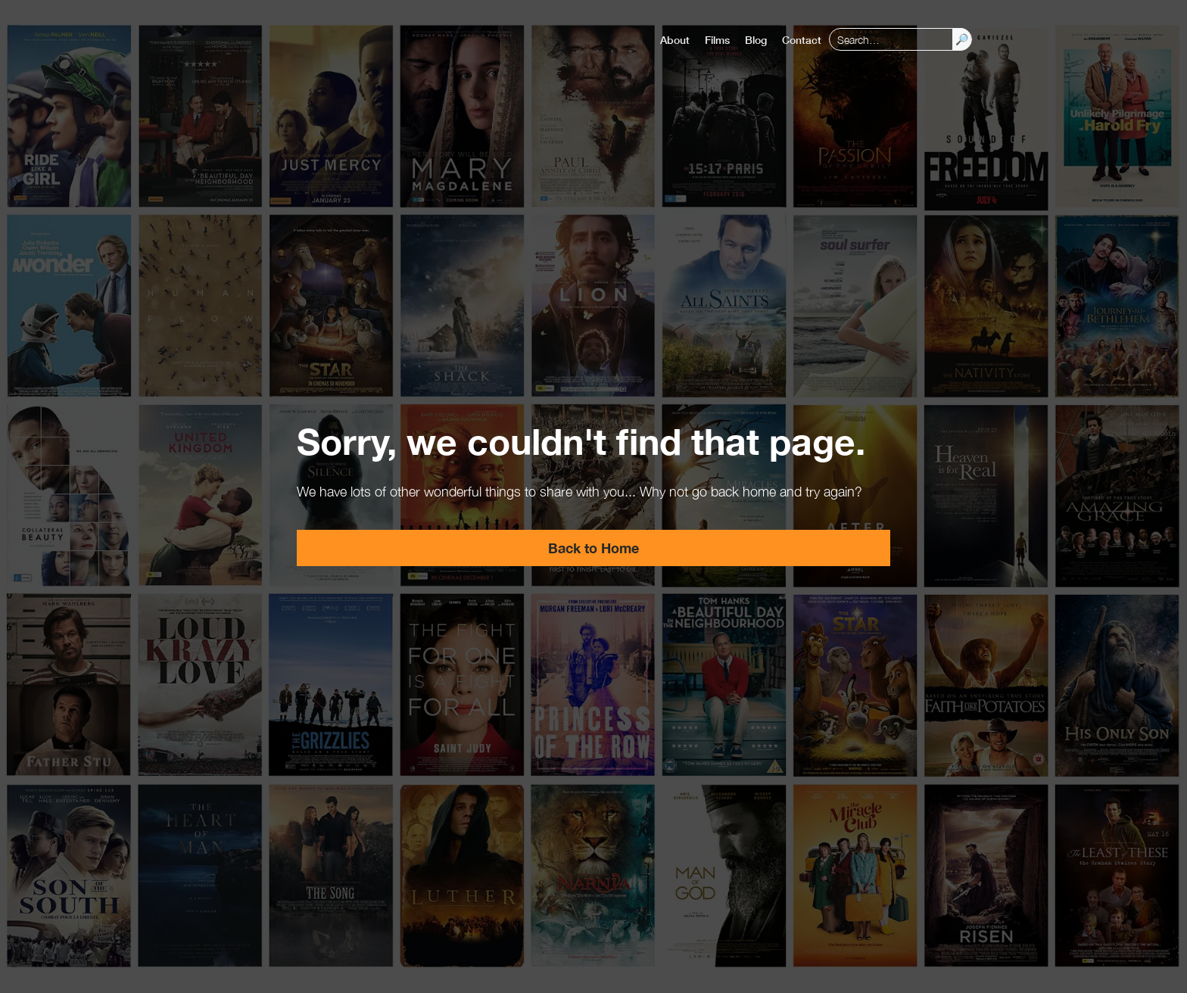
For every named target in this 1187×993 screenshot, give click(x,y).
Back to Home (593, 548)
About (675, 39)
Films (717, 39)
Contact (801, 39)
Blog (756, 39)
